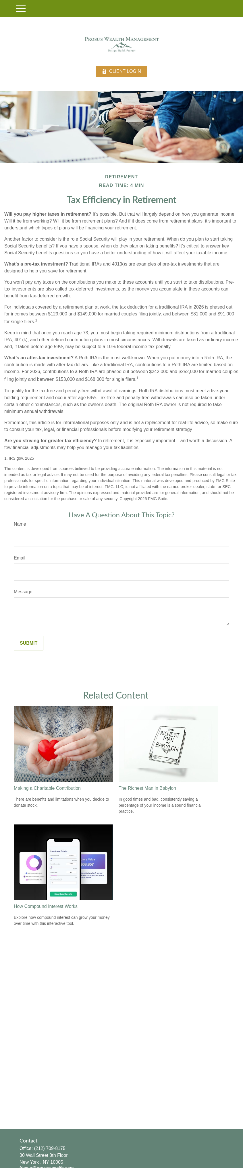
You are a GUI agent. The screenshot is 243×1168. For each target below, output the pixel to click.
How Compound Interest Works (46, 906)
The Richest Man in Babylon (147, 788)
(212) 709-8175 (49, 1148)
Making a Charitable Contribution (47, 788)
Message (23, 591)
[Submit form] (28, 643)
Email (19, 557)
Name (20, 524)
